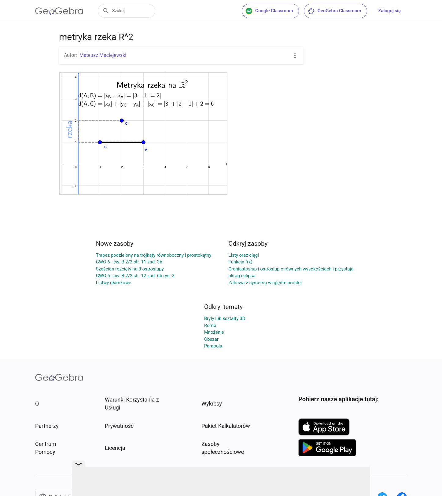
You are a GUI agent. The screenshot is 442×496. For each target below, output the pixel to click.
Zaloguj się (389, 10)
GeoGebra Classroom (334, 11)
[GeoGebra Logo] (59, 11)
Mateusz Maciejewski (102, 55)
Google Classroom (269, 11)
